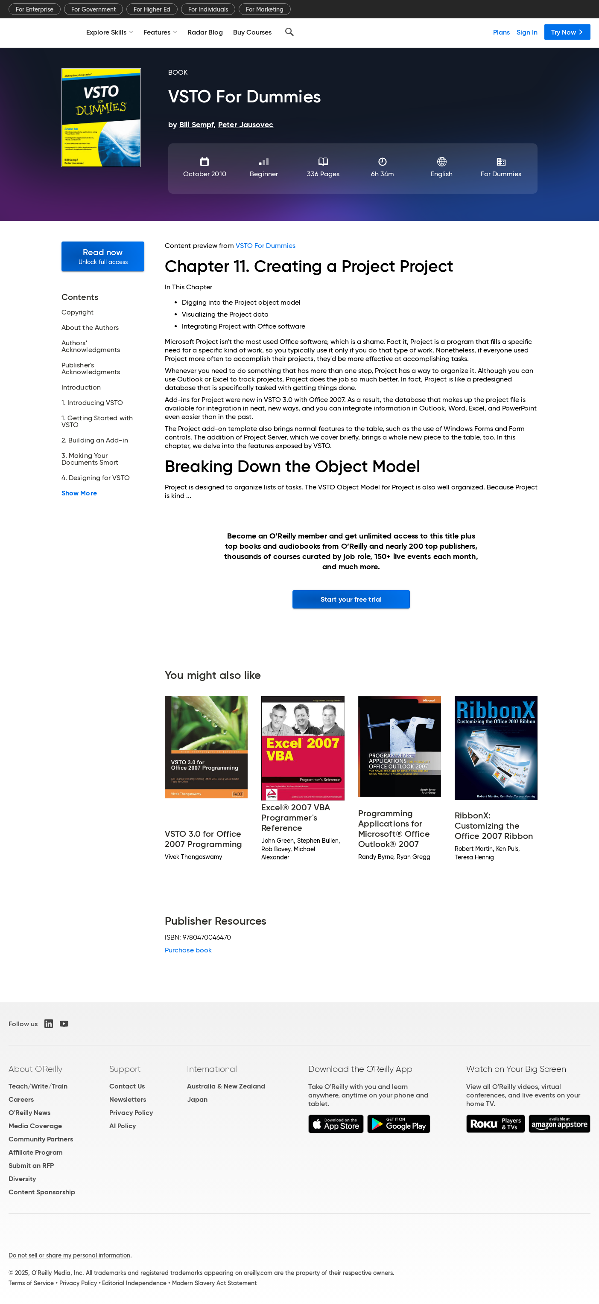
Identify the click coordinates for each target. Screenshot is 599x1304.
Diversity (22, 1178)
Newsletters (127, 1099)
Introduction (81, 387)
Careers (21, 1099)
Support (125, 1069)
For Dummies (501, 174)
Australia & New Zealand (226, 1086)
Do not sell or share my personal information (69, 1255)
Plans (501, 32)
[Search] (289, 32)
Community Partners (41, 1139)
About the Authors (90, 327)
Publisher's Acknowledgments (90, 368)
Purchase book (188, 950)
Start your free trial (351, 599)
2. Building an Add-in (94, 440)
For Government (93, 9)
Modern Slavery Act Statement (214, 1283)
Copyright (77, 312)
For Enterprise (34, 9)
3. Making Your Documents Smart (89, 459)
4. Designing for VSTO (95, 477)
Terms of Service (31, 1283)
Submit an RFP (31, 1165)
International (212, 1069)
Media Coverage (35, 1125)
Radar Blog (205, 32)
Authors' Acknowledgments (90, 346)
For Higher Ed (152, 9)
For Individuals (208, 9)
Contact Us (127, 1086)
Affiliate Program (36, 1152)
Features (160, 32)
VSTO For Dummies (265, 246)
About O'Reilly (35, 1069)
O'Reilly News (29, 1112)
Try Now (567, 32)
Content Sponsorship (42, 1192)
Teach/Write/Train (38, 1086)
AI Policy (122, 1125)
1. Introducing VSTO (92, 402)
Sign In (527, 32)
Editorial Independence (134, 1283)
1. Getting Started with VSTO (97, 421)
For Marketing (264, 9)
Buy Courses (252, 32)
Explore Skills (109, 32)
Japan (197, 1099)
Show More (79, 493)
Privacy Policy (131, 1112)
